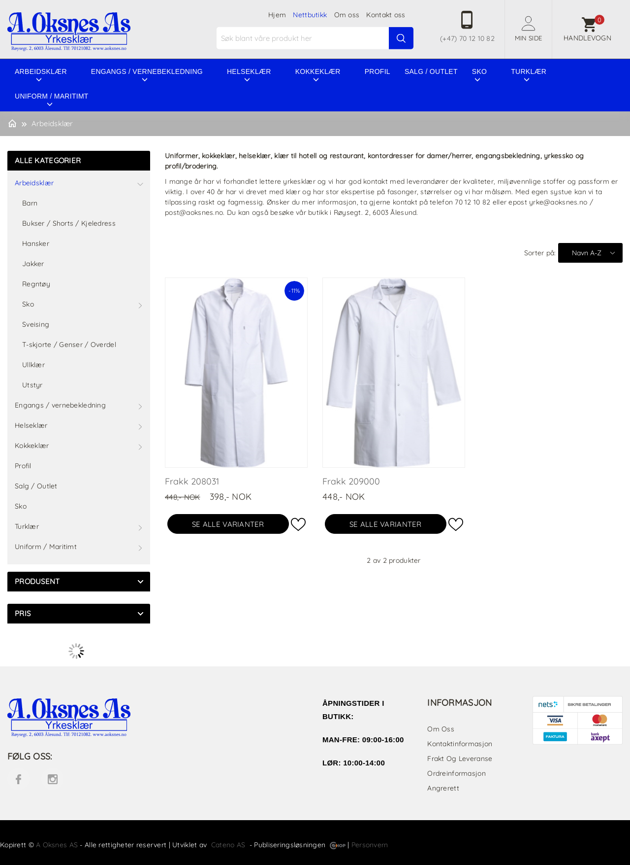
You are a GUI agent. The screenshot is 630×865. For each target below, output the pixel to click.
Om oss (347, 14)
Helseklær (249, 71)
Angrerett (443, 788)
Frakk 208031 (192, 481)
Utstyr (32, 385)
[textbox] (316, 38)
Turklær (528, 71)
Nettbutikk (310, 14)
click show (140, 581)
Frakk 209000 (351, 481)
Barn (29, 203)
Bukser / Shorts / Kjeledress (69, 223)
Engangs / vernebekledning (147, 71)
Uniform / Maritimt (52, 96)
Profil (377, 71)
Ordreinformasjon (456, 773)
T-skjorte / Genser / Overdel (69, 344)
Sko (479, 71)
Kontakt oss (385, 14)
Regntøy (36, 283)
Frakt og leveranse (459, 758)
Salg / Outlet (431, 71)
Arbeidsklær (41, 71)
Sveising (35, 324)
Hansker (35, 243)
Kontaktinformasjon (459, 743)
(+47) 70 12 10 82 (467, 38)
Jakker (33, 263)
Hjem (277, 14)
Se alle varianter (228, 524)
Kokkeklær (318, 71)
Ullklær (33, 364)
